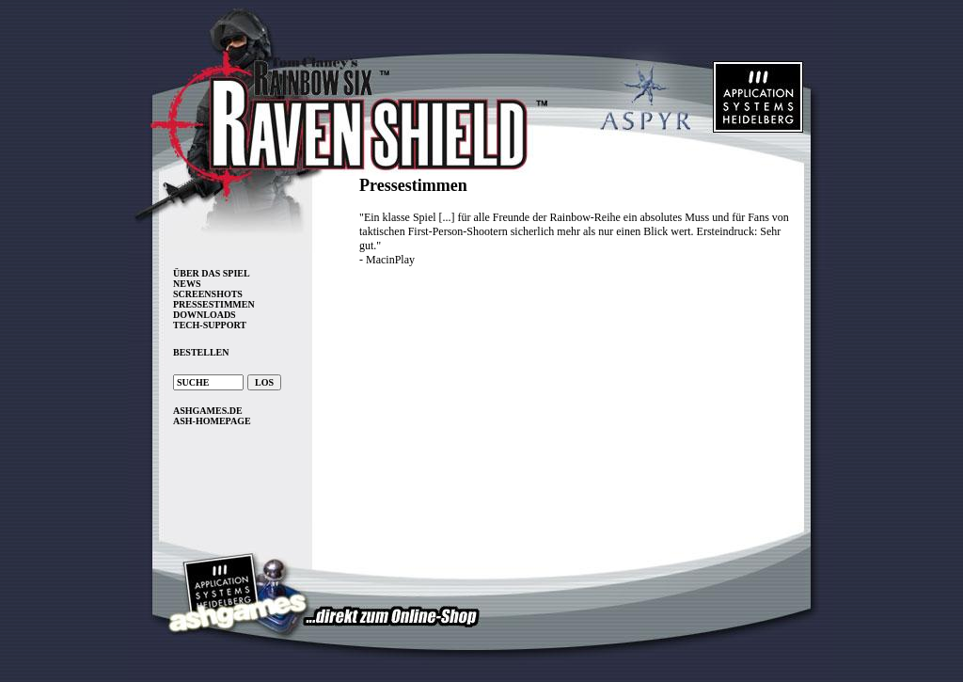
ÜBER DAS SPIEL (211, 273)
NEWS (186, 283)
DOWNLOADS (204, 314)
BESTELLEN (201, 352)
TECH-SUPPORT (209, 325)
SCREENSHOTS (208, 294)
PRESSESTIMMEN (214, 304)
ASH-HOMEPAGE (212, 421)
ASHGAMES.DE (208, 410)
